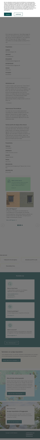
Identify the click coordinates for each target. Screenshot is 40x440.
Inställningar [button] (18, 14)
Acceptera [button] (8, 14)
